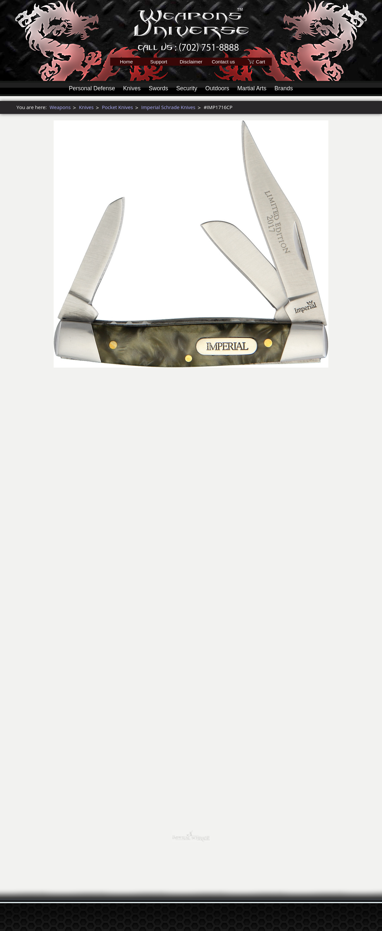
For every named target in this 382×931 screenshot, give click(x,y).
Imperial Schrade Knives (168, 107)
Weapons (59, 107)
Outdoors (217, 88)
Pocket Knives (117, 107)
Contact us (223, 61)
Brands (283, 88)
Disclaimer (191, 61)
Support (158, 61)
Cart (260, 61)
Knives (132, 88)
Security (186, 88)
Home (126, 61)
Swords (158, 88)
